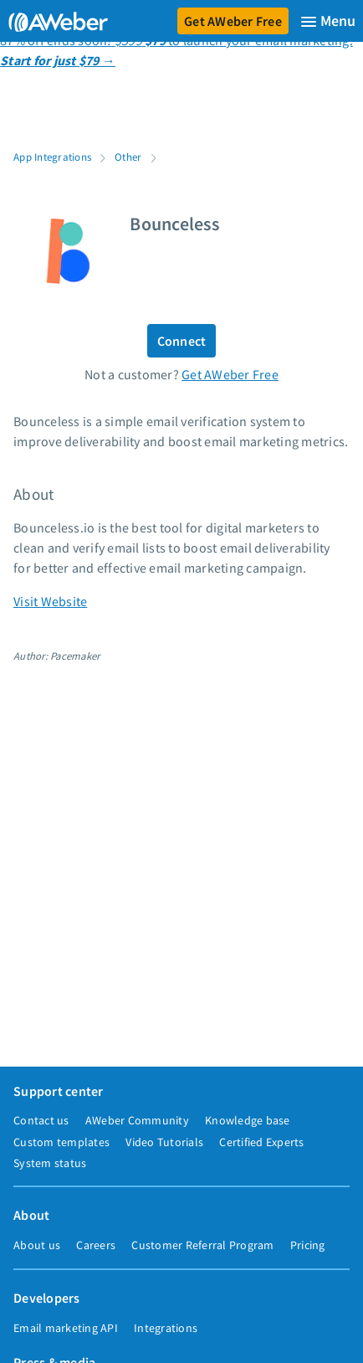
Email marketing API (65, 1327)
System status (49, 1162)
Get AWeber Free (233, 21)
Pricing (307, 1244)
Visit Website (50, 601)
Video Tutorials (164, 1142)
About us (36, 1244)
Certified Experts (261, 1142)
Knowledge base (247, 1120)
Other (128, 156)
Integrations (165, 1327)
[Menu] (328, 21)
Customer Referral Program (202, 1244)
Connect (182, 340)
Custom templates (61, 1142)
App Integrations (52, 156)
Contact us (41, 1120)
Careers (95, 1244)
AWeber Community (137, 1120)
